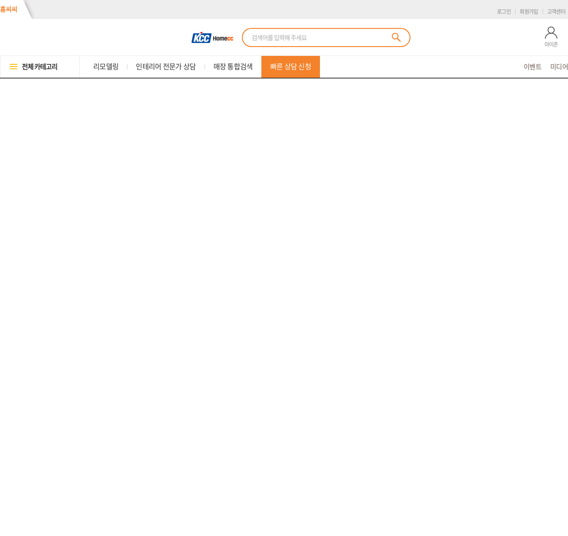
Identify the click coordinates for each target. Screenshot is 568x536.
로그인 (504, 11)
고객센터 (556, 11)
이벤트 (532, 66)
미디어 (559, 66)
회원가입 (529, 11)
